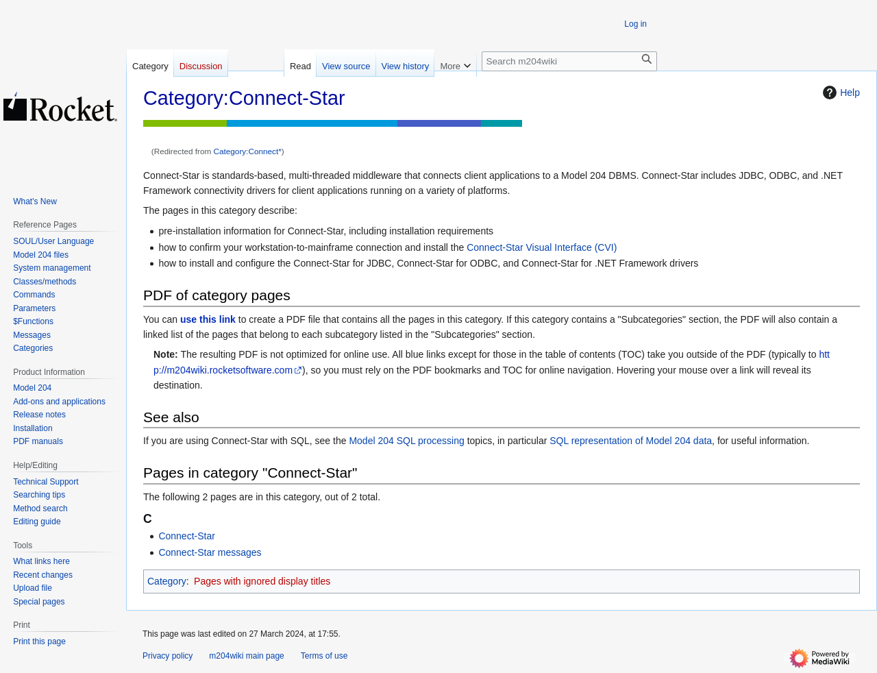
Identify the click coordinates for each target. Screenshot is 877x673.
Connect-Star (186, 535)
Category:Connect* (248, 151)
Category (166, 581)
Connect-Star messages (209, 552)
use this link (208, 319)
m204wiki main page (246, 656)
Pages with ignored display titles (262, 581)
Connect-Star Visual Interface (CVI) (542, 247)
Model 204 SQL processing (406, 440)
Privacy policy (168, 656)
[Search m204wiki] (569, 61)
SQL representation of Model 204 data (630, 440)
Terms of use (324, 656)
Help (839, 92)
